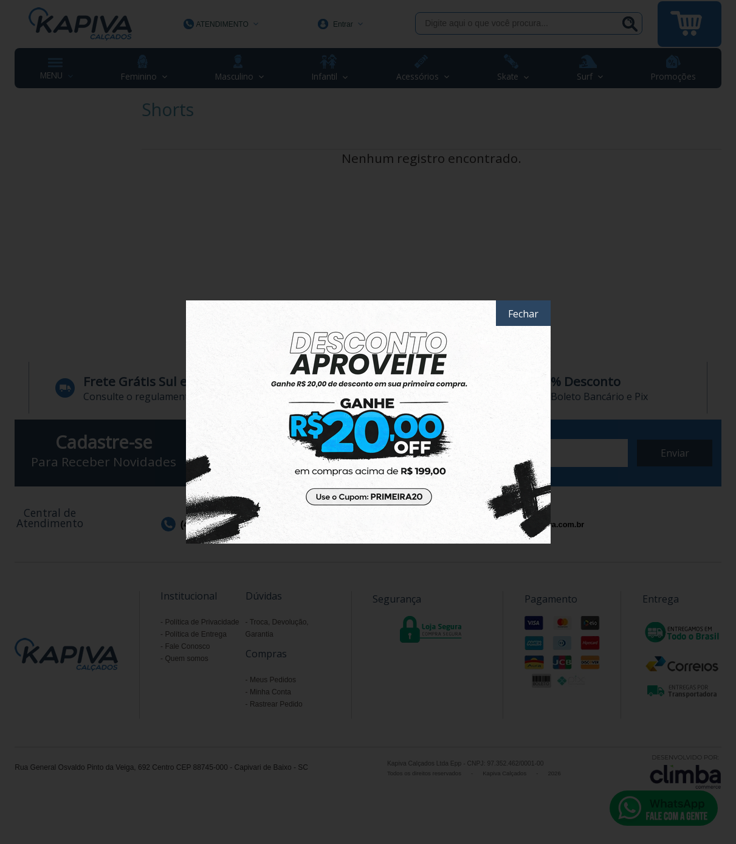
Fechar (523, 313)
